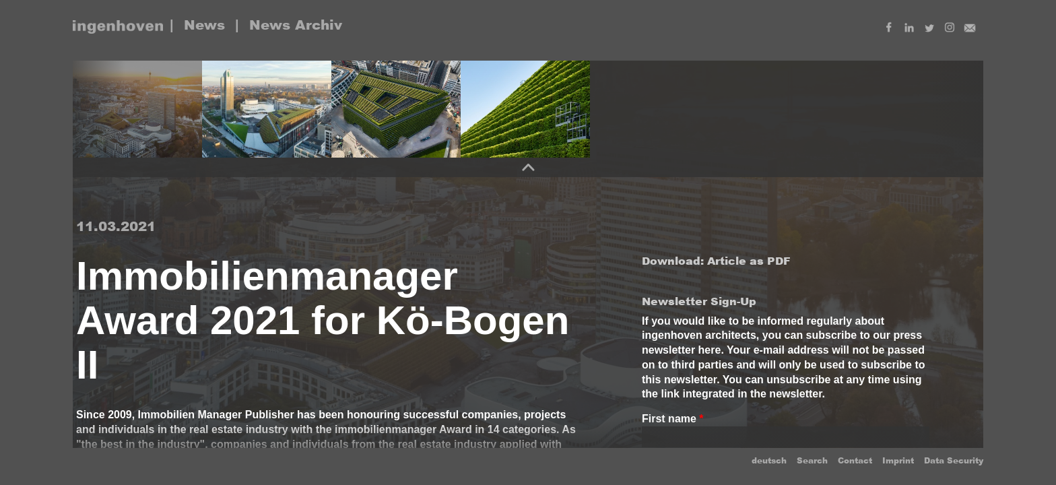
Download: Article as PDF (716, 261)
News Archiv (295, 25)
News (204, 25)
